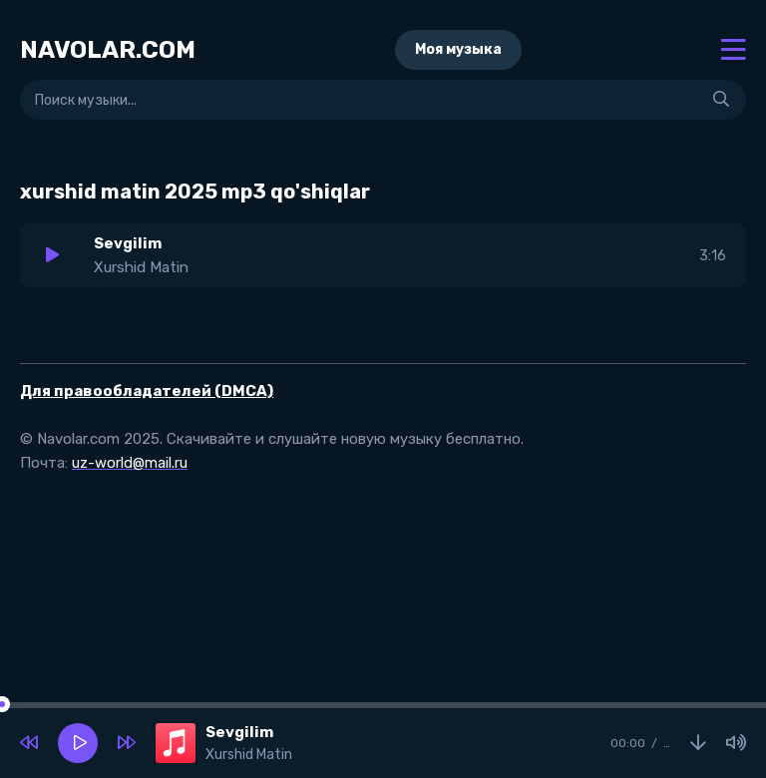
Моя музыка (458, 49)
